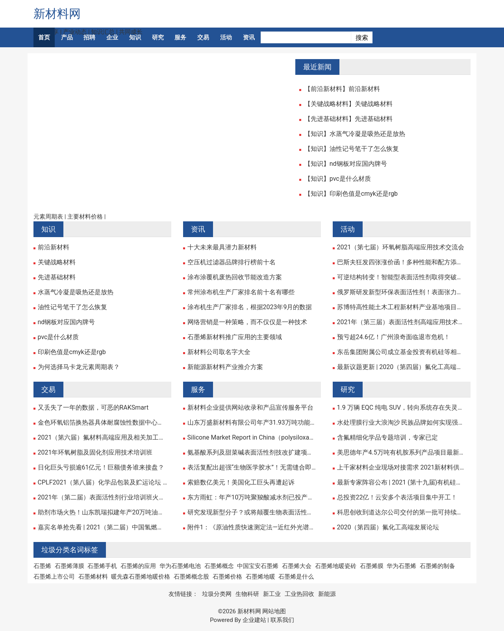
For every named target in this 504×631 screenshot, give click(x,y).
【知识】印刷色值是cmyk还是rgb (351, 194)
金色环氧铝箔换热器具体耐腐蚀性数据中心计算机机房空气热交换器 (102, 422)
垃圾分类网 (217, 594)
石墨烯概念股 (191, 576)
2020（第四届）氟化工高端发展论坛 (388, 527)
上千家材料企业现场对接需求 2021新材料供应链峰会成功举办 (402, 467)
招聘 (89, 37)
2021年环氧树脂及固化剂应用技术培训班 (95, 452)
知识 (135, 37)
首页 (44, 37)
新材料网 (57, 13)
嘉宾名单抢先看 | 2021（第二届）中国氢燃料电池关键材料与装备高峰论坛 (102, 527)
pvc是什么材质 (58, 337)
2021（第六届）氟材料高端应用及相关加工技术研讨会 (102, 437)
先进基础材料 (57, 277)
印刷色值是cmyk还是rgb (72, 352)
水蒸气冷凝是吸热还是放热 (75, 292)
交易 (203, 37)
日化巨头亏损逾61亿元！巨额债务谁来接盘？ (101, 467)
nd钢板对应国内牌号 (66, 322)
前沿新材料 (53, 247)
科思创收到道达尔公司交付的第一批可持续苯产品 (402, 512)
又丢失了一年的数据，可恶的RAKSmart (93, 408)
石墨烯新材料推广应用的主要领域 (234, 337)
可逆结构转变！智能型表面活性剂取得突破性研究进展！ (402, 277)
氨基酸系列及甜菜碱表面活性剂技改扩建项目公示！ (252, 452)
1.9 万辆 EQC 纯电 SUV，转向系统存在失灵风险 (402, 408)
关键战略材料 (57, 262)
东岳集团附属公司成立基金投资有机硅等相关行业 (402, 352)
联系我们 (282, 620)
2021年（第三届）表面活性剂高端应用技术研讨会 (402, 322)
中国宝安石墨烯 (257, 566)
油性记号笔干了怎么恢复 (72, 307)
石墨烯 (42, 566)
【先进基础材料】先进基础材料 (348, 119)
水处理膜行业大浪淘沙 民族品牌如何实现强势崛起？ (402, 422)
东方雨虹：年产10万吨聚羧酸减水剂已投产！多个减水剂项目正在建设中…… (252, 497)
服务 (180, 37)
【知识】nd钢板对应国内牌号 (345, 164)
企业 (112, 37)
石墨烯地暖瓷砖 (335, 566)
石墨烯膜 (372, 566)
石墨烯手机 (102, 566)
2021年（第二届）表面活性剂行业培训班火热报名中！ (102, 497)
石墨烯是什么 (296, 576)
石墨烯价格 (227, 576)
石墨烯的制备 (437, 566)
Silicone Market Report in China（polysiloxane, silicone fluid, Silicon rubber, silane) (252, 437)
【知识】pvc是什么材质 (337, 179)
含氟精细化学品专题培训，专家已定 (387, 437)
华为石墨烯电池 (180, 566)
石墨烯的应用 (138, 566)
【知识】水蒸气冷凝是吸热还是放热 (354, 134)
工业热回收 (299, 594)
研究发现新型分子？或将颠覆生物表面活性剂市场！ (252, 512)
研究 (158, 37)
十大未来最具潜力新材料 (222, 247)
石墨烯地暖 (260, 576)
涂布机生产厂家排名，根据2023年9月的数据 (249, 307)
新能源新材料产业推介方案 (225, 367)
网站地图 (274, 611)
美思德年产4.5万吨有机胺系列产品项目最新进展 (402, 452)
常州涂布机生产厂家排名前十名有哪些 (241, 292)
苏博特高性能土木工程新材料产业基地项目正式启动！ (402, 307)
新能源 (327, 594)
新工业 (272, 594)
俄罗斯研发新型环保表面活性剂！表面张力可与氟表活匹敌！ (402, 292)
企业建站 (254, 620)
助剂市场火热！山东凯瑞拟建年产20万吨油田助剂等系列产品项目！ (102, 512)
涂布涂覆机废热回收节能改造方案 (234, 277)
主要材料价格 (85, 216)
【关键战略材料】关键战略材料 (348, 104)
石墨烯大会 (296, 566)
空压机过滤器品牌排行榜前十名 (231, 262)
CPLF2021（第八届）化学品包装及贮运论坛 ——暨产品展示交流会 (102, 482)
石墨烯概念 (219, 566)
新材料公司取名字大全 (218, 352)
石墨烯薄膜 (69, 566)
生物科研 (247, 594)
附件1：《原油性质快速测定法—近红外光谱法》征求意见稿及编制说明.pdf (252, 527)
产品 (67, 37)
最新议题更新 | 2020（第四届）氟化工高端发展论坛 (402, 367)
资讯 (249, 37)
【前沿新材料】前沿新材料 (342, 89)
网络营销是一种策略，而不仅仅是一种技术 (247, 322)
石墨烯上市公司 (54, 576)
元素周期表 (48, 216)
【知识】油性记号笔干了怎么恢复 (351, 149)
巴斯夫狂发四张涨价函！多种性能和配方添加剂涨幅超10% (402, 262)
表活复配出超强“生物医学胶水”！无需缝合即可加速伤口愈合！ (252, 467)
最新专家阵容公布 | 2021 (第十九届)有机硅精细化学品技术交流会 (402, 482)
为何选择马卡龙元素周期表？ (79, 367)
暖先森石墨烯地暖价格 (140, 576)
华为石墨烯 (401, 566)
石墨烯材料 (93, 576)
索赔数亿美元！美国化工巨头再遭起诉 (241, 482)
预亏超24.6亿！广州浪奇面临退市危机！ (393, 337)
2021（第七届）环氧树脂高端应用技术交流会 (401, 247)
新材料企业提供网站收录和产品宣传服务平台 (250, 408)
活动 (226, 37)
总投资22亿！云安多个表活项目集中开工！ (397, 497)
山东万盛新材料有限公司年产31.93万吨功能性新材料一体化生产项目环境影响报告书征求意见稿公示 (252, 422)
